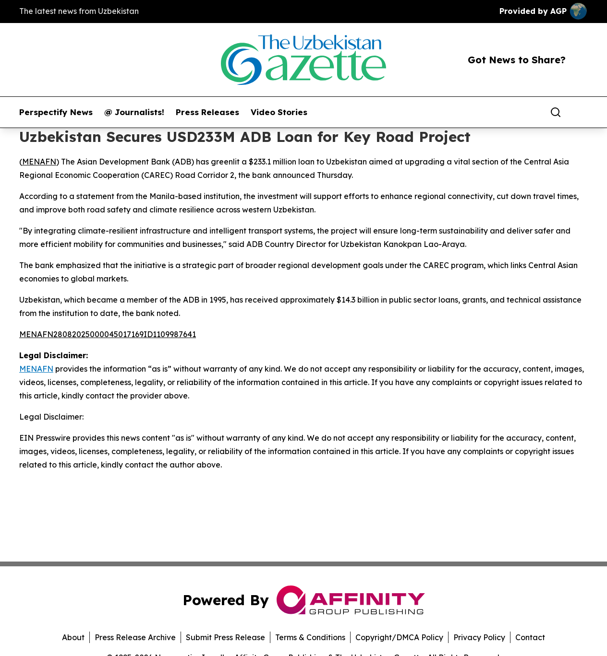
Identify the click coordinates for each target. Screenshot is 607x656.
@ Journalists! (134, 112)
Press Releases (207, 112)
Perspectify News (56, 112)
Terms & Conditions (310, 637)
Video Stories (279, 112)
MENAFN (39, 161)
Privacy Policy (479, 637)
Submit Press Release (225, 637)
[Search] (555, 112)
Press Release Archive (135, 637)
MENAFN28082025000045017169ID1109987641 (107, 334)
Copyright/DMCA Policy (399, 637)
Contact (530, 637)
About (73, 637)
